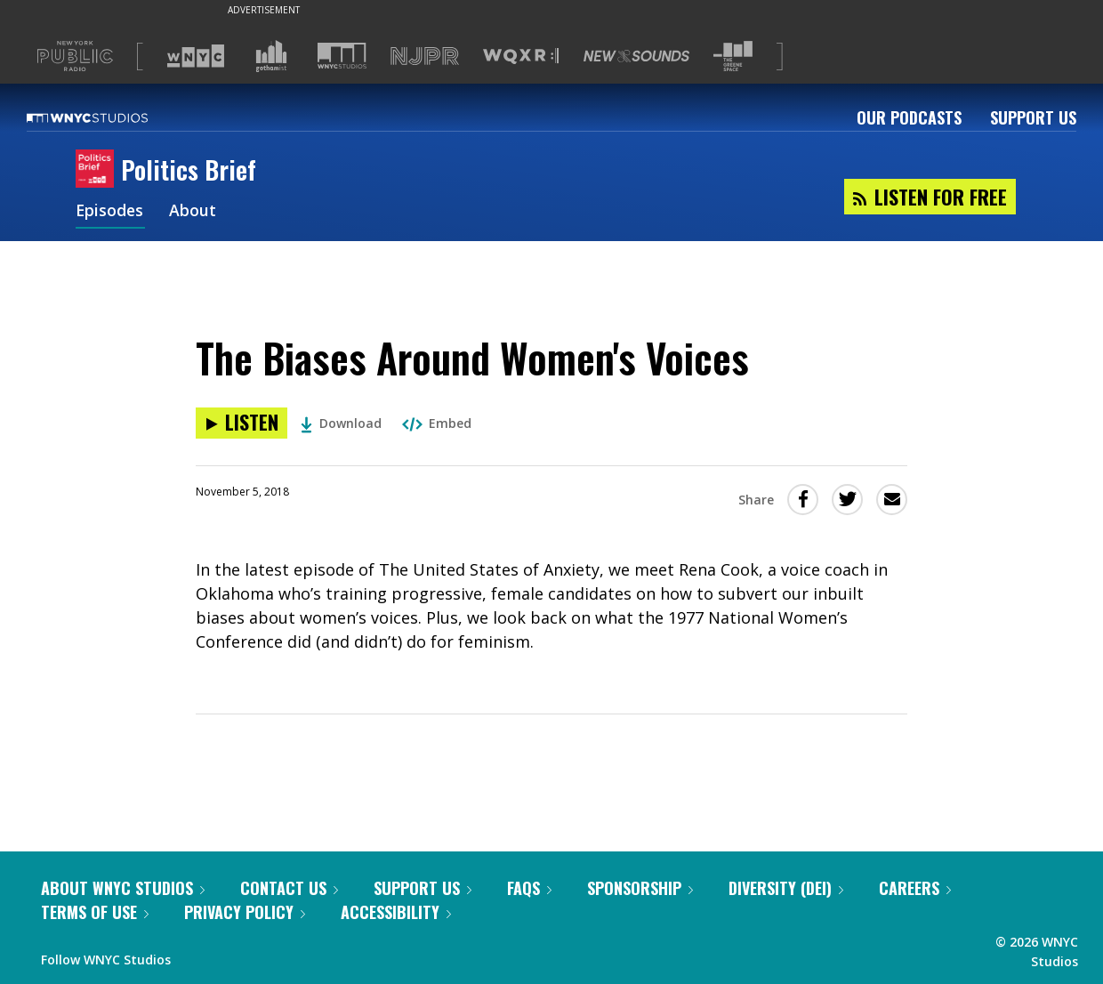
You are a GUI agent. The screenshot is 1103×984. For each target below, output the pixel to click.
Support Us (1033, 117)
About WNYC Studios (123, 887)
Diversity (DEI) (786, 887)
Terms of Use (95, 912)
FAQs (529, 887)
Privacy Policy (244, 912)
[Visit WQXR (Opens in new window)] (521, 56)
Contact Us (289, 887)
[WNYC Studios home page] (109, 117)
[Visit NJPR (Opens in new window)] (424, 56)
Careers (915, 887)
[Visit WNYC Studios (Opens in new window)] (342, 56)
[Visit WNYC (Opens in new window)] (195, 56)
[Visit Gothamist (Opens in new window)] (271, 56)
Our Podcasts (909, 117)
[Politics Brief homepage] (98, 169)
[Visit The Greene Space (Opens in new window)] (733, 56)
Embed (436, 423)
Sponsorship (640, 887)
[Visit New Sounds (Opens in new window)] (636, 56)
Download (341, 423)
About (194, 212)
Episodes (110, 212)
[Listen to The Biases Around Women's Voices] (241, 423)
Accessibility (396, 912)
